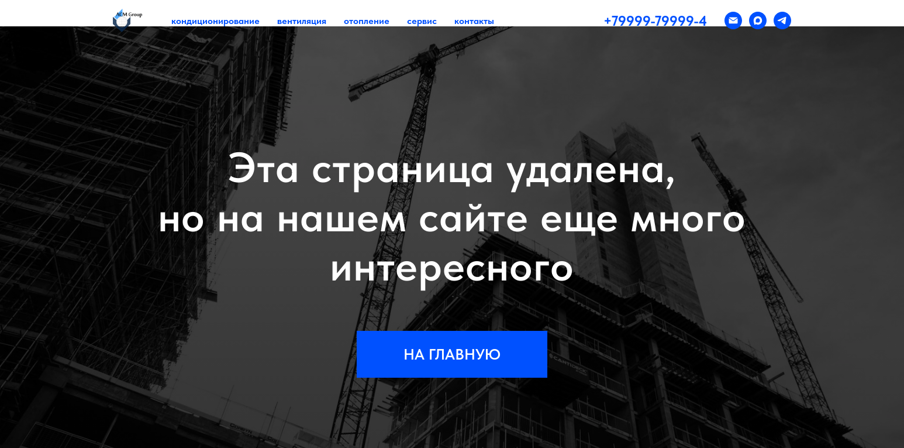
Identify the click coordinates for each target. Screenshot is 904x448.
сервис (422, 20)
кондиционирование (215, 20)
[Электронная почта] (733, 20)
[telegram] (782, 20)
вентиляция (301, 20)
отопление (366, 20)
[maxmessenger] (758, 20)
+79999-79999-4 (655, 20)
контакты (474, 20)
